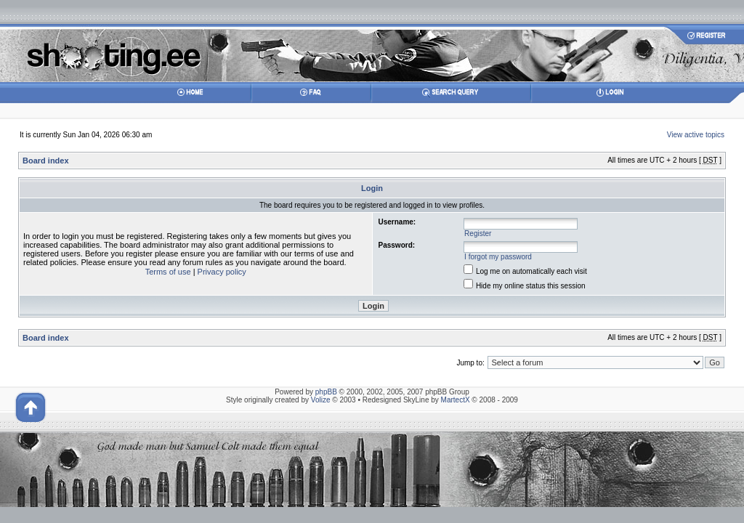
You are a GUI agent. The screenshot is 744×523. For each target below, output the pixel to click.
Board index (46, 160)
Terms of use (168, 271)
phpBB (326, 392)
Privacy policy (222, 271)
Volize (321, 400)
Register (477, 234)
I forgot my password (498, 257)
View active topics (695, 135)
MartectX (455, 400)
